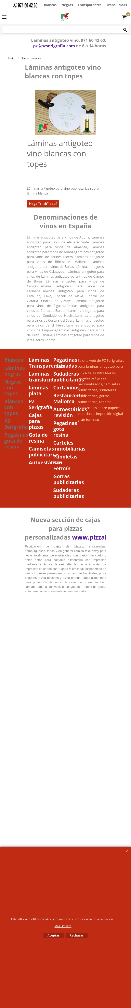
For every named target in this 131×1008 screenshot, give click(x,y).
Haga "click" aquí (43, 203)
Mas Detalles (62, 926)
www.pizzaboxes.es (101, 537)
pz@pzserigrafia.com (54, 45)
